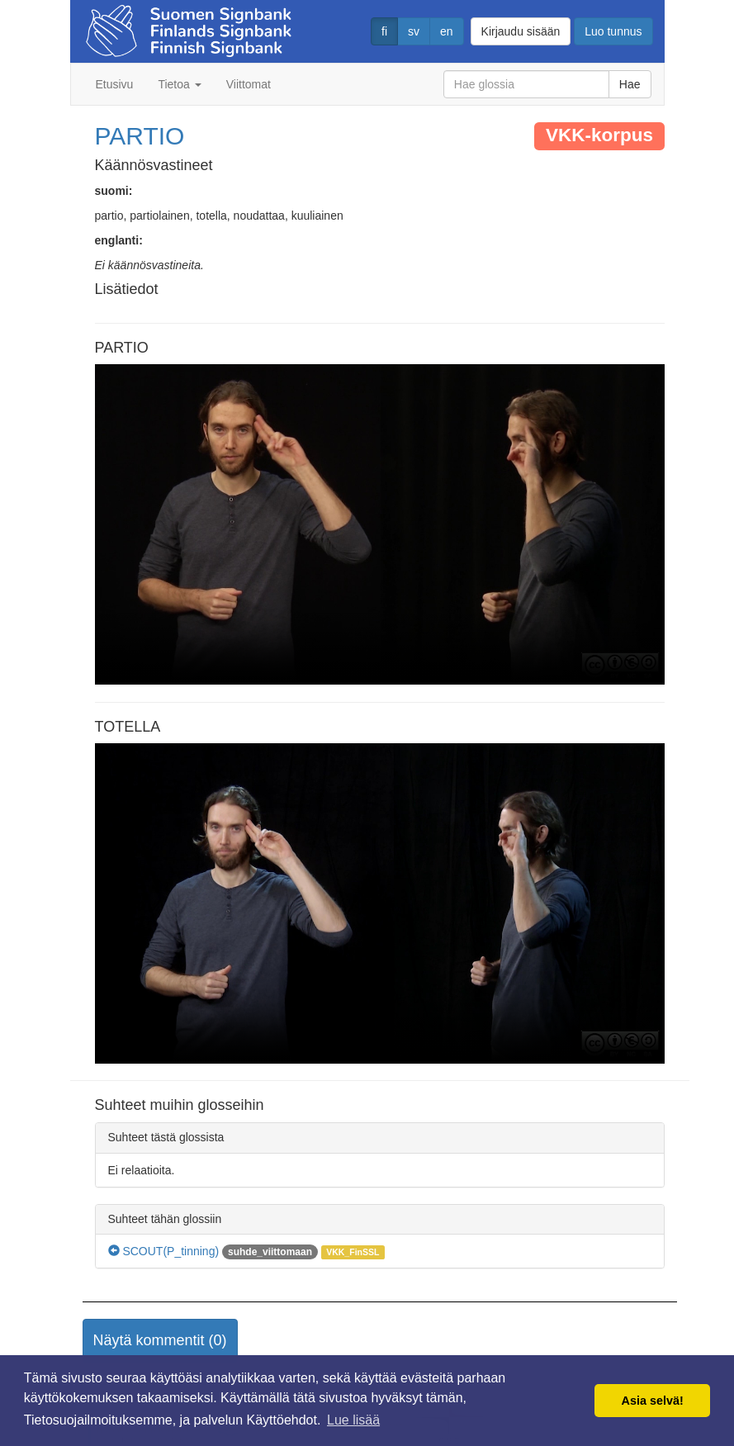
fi (384, 31)
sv (413, 31)
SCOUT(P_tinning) (164, 1251)
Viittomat (248, 84)
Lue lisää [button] (353, 1420)
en (446, 31)
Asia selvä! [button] (653, 1400)
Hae (630, 84)
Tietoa (179, 84)
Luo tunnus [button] (613, 31)
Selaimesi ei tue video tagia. (380, 524)
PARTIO (140, 135)
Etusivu (115, 84)
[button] (160, 1341)
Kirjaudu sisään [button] (521, 31)
